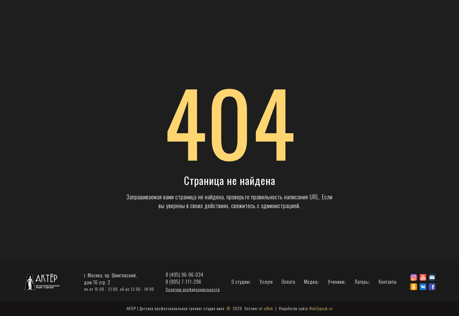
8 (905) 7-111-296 (183, 282)
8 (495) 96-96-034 (184, 274)
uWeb (268, 308)
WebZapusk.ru (321, 308)
